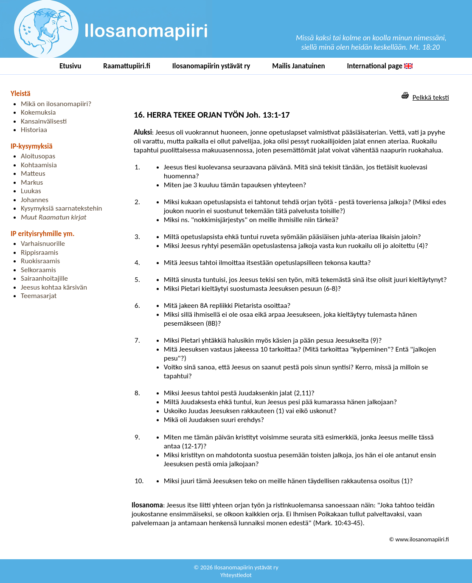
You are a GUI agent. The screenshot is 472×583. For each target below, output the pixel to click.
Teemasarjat (38, 295)
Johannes (34, 199)
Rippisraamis (39, 252)
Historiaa (34, 129)
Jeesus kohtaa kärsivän (54, 287)
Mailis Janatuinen (298, 66)
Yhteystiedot (236, 575)
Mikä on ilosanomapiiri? (56, 103)
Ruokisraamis (40, 260)
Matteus (33, 173)
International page (380, 66)
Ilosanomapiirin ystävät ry (211, 66)
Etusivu (70, 66)
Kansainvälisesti (44, 121)
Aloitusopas (38, 156)
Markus (32, 182)
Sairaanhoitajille (44, 278)
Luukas (31, 190)
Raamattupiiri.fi (126, 66)
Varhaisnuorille (43, 243)
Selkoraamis (38, 269)
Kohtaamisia (39, 165)
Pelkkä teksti (431, 97)
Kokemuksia (38, 112)
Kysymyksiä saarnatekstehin (61, 208)
